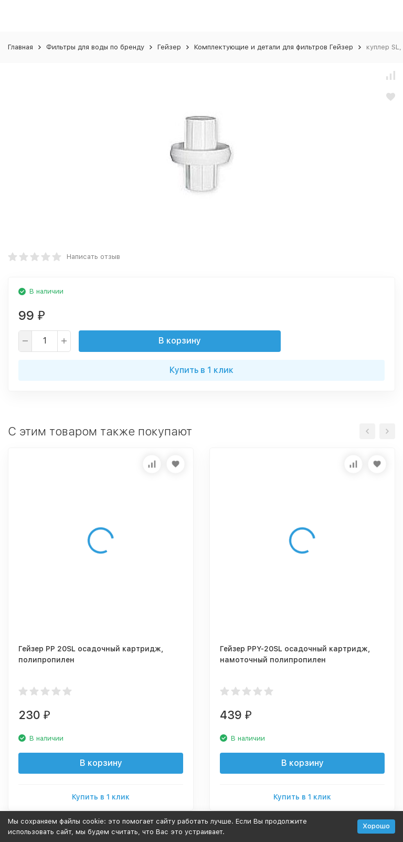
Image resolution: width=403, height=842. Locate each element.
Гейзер (169, 47)
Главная (20, 47)
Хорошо (376, 826)
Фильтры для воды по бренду (95, 47)
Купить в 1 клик (201, 370)
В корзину (179, 341)
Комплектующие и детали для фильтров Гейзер (273, 47)
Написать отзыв (93, 257)
